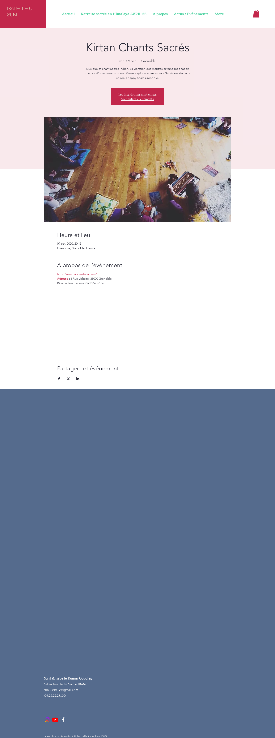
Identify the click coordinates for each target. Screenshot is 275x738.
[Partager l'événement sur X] (68, 378)
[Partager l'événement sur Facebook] (59, 378)
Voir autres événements (137, 99)
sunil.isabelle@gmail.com (61, 690)
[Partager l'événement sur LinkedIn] (77, 378)
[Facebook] (63, 720)
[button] (256, 14)
